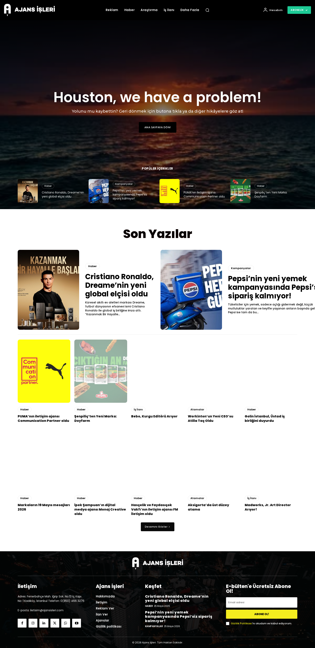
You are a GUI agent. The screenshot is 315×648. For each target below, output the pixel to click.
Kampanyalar (124, 184)
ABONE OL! (261, 614)
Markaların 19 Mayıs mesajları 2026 (44, 507)
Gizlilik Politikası (241, 623)
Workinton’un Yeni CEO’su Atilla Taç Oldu (210, 418)
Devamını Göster (157, 526)
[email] (261, 602)
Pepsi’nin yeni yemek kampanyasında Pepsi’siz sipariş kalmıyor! (130, 194)
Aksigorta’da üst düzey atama (208, 507)
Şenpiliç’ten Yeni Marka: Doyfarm (271, 194)
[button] (207, 10)
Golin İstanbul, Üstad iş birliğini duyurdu (265, 418)
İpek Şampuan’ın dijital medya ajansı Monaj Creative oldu (100, 509)
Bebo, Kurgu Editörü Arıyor (154, 416)
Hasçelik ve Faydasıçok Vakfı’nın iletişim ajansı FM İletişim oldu (154, 509)
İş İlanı (138, 409)
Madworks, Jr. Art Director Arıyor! (268, 507)
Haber (48, 186)
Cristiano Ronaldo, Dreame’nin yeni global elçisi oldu (63, 194)
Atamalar (197, 409)
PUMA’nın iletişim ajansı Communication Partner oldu (204, 194)
